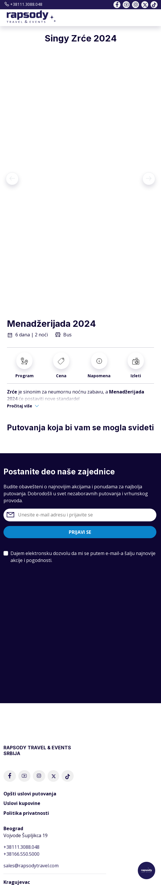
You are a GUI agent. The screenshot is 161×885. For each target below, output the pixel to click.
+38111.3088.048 (22, 4)
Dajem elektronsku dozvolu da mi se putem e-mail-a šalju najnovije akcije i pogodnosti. (82, 556)
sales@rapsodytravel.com (31, 865)
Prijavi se (80, 532)
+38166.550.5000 (21, 854)
